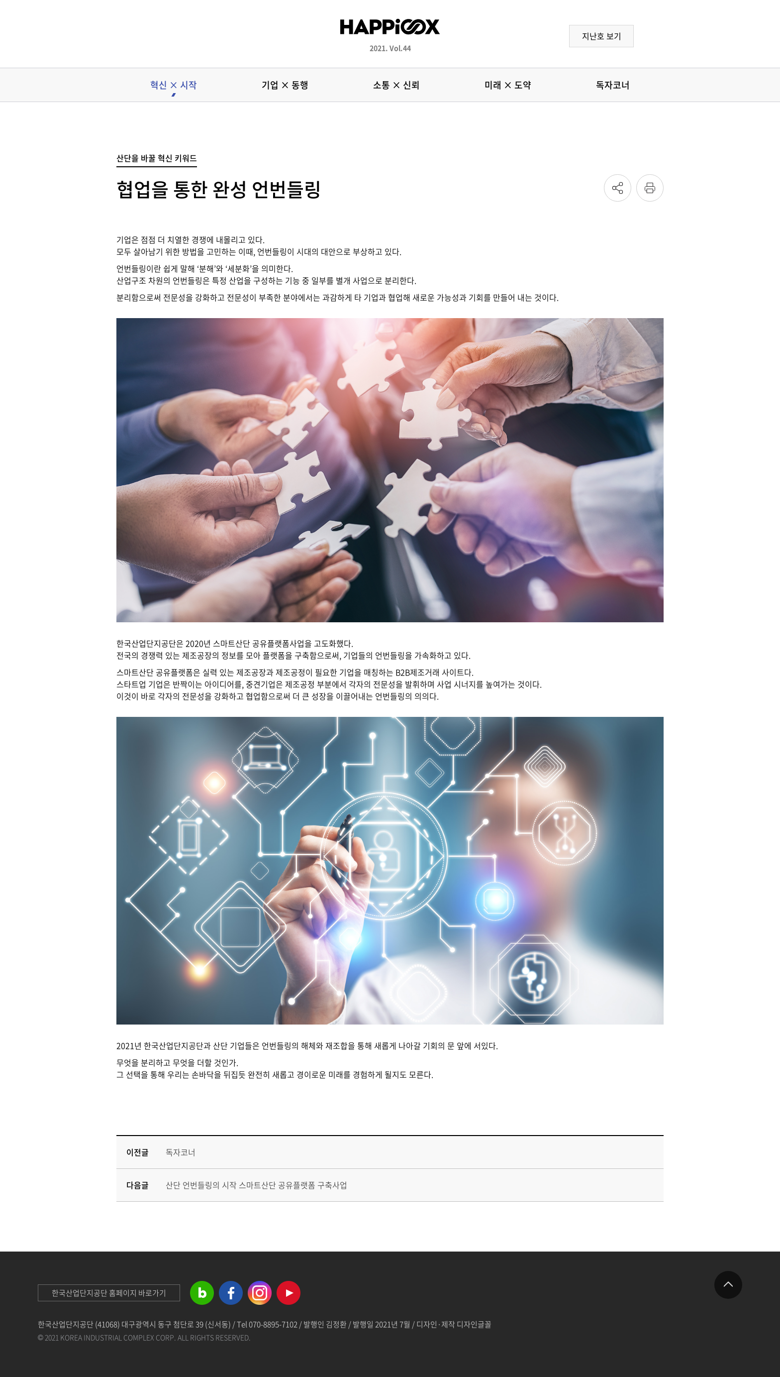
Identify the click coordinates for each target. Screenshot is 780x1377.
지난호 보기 (601, 36)
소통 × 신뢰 (396, 85)
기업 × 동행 (285, 85)
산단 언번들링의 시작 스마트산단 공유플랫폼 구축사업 (256, 1185)
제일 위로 (728, 1285)
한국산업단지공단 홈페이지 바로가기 (109, 1292)
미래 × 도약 (508, 85)
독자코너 (613, 85)
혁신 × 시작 (173, 85)
